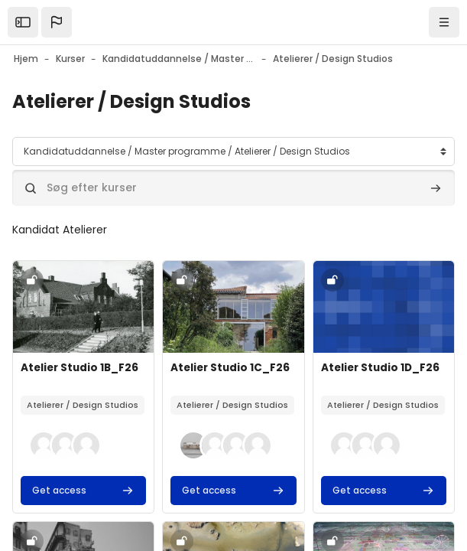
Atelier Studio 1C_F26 (230, 367)
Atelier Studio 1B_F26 (79, 367)
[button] (56, 22)
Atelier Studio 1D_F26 (380, 367)
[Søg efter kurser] (233, 188)
